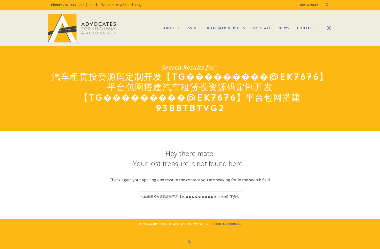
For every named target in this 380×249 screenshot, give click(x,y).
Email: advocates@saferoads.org (114, 4)
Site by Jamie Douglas (226, 224)
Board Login (309, 5)
